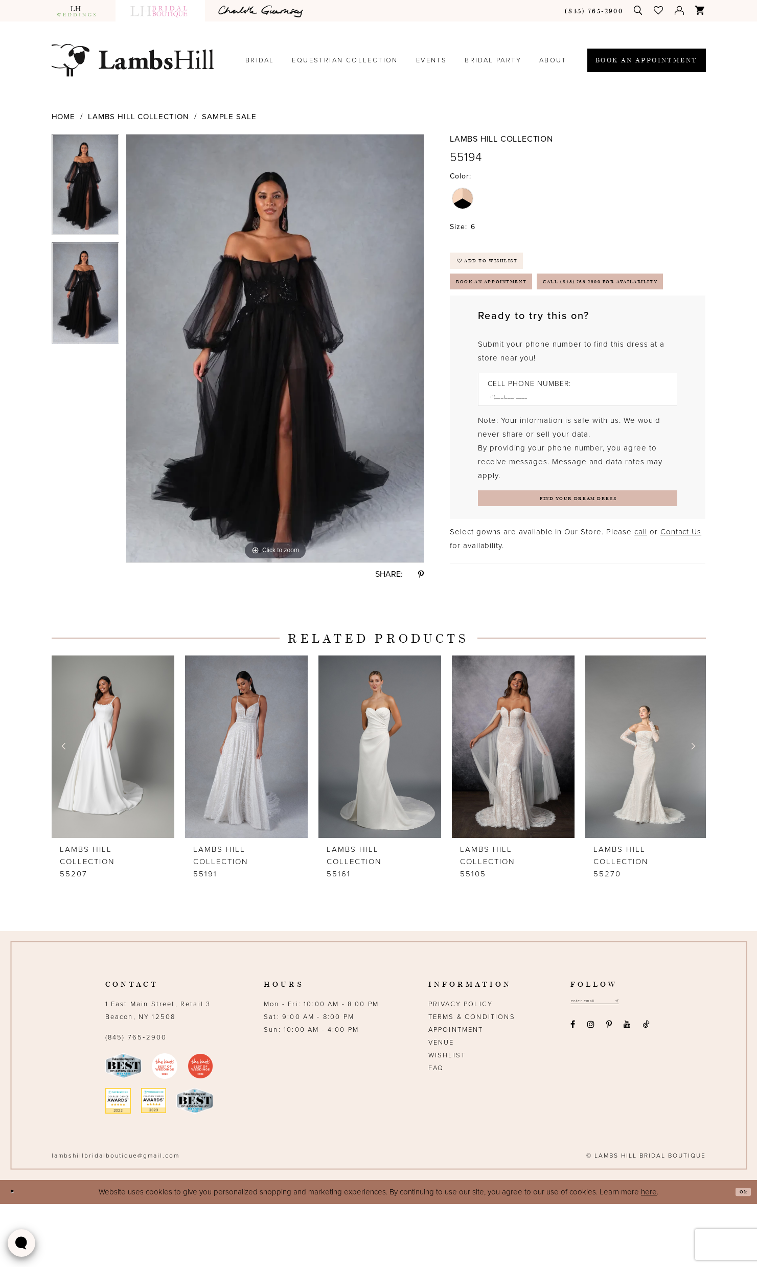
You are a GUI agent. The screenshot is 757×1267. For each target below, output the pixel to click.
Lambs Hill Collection (138, 116)
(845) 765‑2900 (136, 1100)
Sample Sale (229, 116)
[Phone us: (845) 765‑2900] (594, 10)
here (649, 1254)
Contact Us (680, 600)
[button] (659, 10)
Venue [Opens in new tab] (441, 1105)
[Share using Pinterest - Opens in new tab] (421, 574)
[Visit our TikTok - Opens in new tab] (646, 1091)
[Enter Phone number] (572, 454)
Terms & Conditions (471, 1080)
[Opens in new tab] (262, 10)
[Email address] (609, 1066)
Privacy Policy (460, 1067)
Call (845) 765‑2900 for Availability (549, 332)
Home (64, 116)
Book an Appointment (514, 300)
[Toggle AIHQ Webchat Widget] (21, 1243)
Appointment (456, 1093)
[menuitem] (81, 10)
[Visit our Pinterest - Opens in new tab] (609, 1091)
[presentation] (113, 809)
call (640, 600)
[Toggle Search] (638, 10)
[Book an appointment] (646, 60)
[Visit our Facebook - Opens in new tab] (573, 1091)
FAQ (436, 1131)
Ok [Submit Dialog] (739, 1255)
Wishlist (447, 1118)
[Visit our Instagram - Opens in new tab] (590, 1091)
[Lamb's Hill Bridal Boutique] (133, 60)
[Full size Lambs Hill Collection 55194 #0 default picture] (275, 348)
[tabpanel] (85, 188)
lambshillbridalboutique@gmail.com (115, 1218)
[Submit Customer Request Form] (577, 562)
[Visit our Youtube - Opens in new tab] (627, 1091)
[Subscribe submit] (643, 1066)
